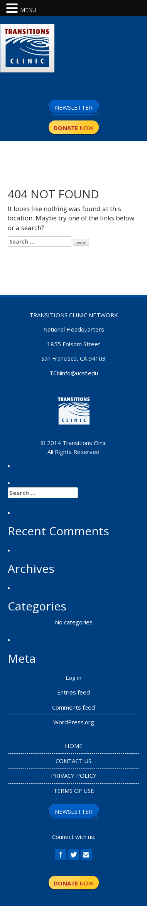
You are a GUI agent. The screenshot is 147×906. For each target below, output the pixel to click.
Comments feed (73, 707)
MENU (28, 10)
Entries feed (73, 692)
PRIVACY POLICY (73, 775)
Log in (73, 677)
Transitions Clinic (84, 443)
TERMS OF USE (73, 790)
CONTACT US (73, 761)
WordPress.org (73, 722)
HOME (74, 746)
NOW (74, 128)
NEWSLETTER (74, 107)
